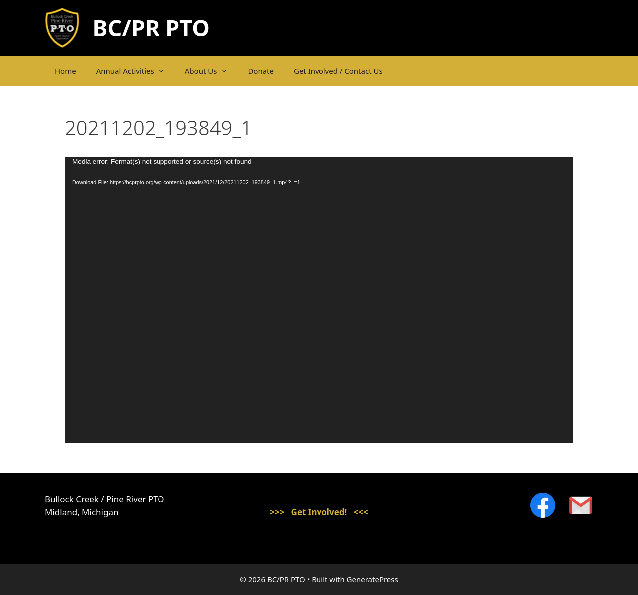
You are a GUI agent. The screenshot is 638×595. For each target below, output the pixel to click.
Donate (261, 71)
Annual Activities (135, 71)
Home (65, 71)
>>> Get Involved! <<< (319, 512)
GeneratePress (372, 579)
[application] (319, 300)
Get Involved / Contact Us (338, 71)
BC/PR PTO (151, 27)
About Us (211, 71)
